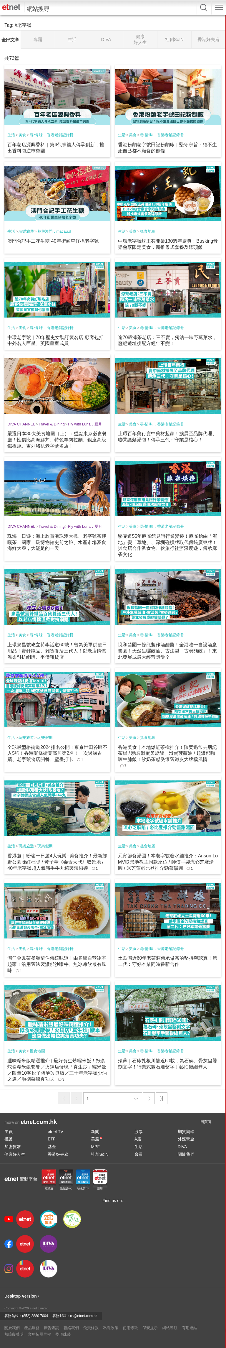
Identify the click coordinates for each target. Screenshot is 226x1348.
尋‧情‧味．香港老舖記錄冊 (52, 135)
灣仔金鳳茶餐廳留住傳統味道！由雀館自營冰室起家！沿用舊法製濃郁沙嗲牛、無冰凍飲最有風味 (56, 964)
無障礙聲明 (14, 1334)
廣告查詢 (51, 1328)
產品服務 (31, 1328)
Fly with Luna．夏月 (85, 424)
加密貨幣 (12, 1146)
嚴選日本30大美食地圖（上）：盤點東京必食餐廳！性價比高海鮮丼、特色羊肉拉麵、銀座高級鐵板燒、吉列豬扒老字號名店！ (57, 439)
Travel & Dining (51, 424)
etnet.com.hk (39, 1122)
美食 (22, 135)
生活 (11, 135)
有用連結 (189, 1328)
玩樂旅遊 (26, 231)
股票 (138, 1131)
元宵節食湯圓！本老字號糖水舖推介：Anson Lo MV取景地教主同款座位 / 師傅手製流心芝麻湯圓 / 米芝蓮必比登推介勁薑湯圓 (168, 862)
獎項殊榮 (63, 1334)
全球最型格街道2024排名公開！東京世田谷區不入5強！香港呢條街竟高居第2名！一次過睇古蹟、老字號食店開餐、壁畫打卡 (57, 753)
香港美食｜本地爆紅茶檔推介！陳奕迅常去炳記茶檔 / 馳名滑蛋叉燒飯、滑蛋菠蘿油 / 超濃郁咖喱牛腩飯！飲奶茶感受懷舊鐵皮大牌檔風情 (167, 753)
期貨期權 (186, 1131)
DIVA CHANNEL (21, 424)
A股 (137, 1139)
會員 (138, 1154)
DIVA (182, 1146)
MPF (95, 1146)
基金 (52, 1146)
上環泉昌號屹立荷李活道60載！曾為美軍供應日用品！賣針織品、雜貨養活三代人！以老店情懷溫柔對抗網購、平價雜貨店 (57, 651)
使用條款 (130, 1328)
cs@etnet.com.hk (83, 1316)
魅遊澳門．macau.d (54, 231)
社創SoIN (99, 1154)
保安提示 (150, 1328)
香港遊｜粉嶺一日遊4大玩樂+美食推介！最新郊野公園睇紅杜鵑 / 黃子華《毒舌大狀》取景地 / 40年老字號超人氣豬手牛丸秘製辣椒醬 (57, 862)
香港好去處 (58, 1154)
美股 (96, 1139)
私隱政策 (110, 1328)
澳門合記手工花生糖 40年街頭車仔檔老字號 (53, 241)
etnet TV (55, 1131)
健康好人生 (14, 1154)
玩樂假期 (45, 737)
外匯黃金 (186, 1139)
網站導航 (169, 1328)
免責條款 (91, 1328)
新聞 (95, 1131)
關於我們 (186, 1154)
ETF (51, 1139)
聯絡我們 (71, 1328)
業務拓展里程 (39, 1334)
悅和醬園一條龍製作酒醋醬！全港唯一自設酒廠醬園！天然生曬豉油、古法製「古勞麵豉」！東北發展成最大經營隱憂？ (167, 651)
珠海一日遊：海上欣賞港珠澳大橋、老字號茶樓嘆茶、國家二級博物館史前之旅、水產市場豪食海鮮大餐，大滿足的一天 (56, 542)
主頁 (8, 1131)
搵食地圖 (147, 231)
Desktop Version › (21, 1296)
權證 (8, 1139)
